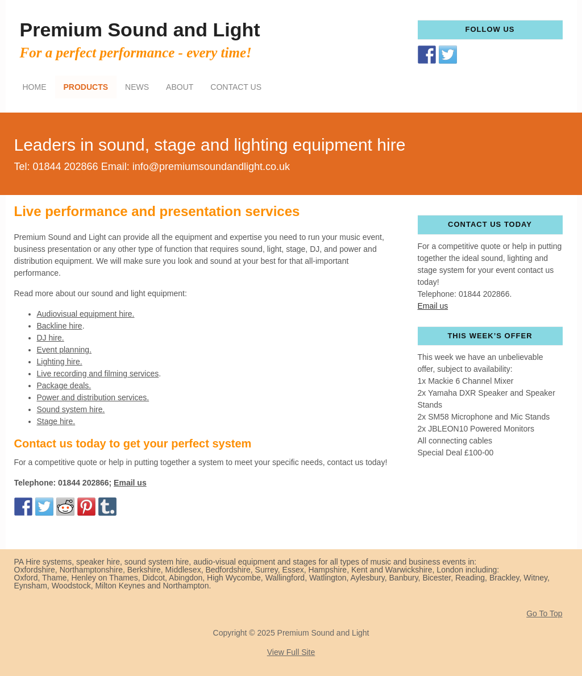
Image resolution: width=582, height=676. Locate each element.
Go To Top (544, 613)
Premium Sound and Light (140, 29)
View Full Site (291, 652)
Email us (130, 482)
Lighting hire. (59, 361)
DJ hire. (50, 337)
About (179, 87)
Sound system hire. (71, 409)
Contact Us (235, 87)
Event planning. (64, 349)
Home (35, 87)
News (137, 87)
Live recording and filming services (98, 373)
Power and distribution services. (93, 397)
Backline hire (59, 325)
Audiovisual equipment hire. (86, 313)
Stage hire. (56, 421)
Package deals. (64, 385)
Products (86, 87)
